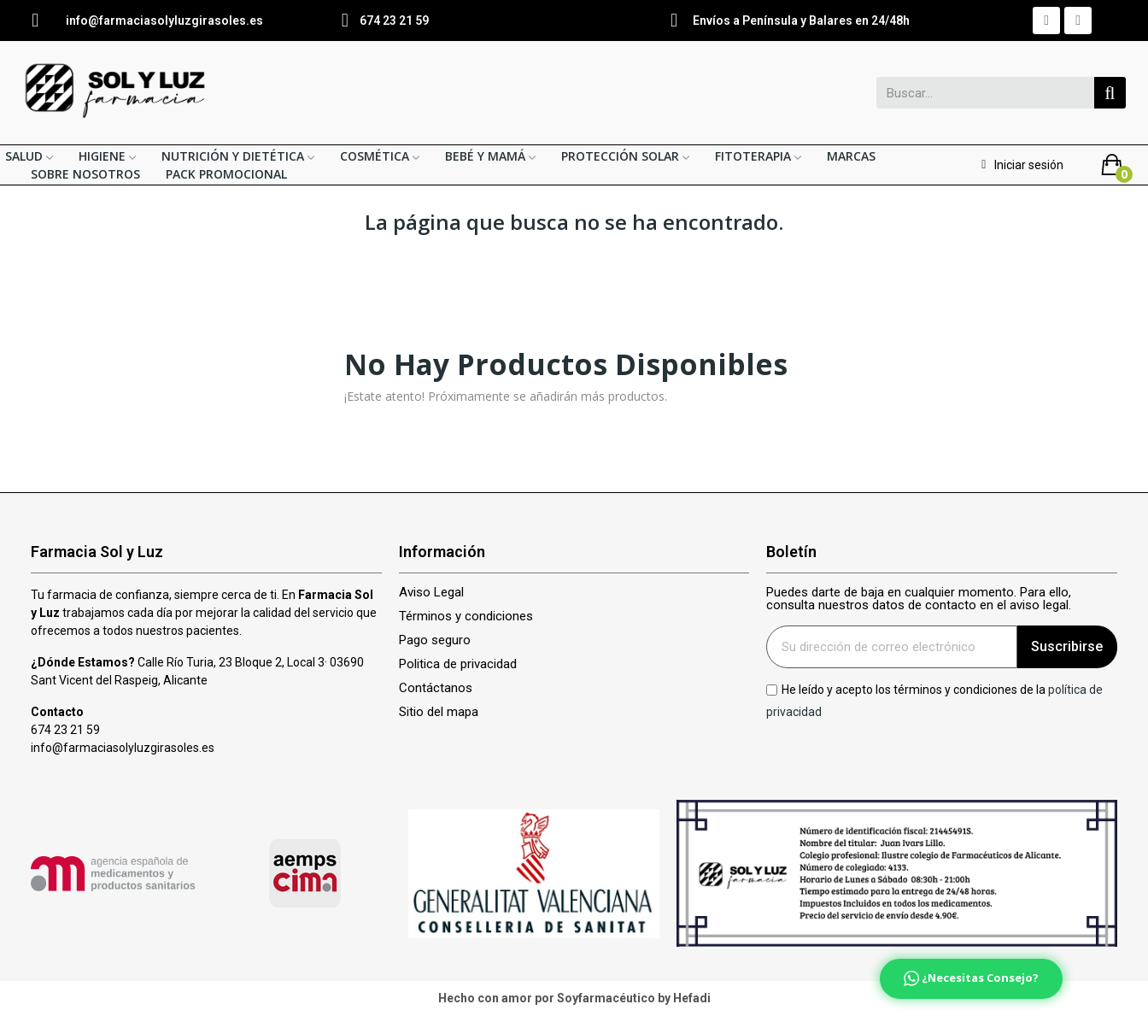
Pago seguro (435, 640)
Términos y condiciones (466, 616)
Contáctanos (435, 688)
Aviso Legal (431, 592)
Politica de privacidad (458, 664)
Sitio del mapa (438, 712)
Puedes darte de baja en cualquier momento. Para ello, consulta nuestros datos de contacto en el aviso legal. (918, 599)
